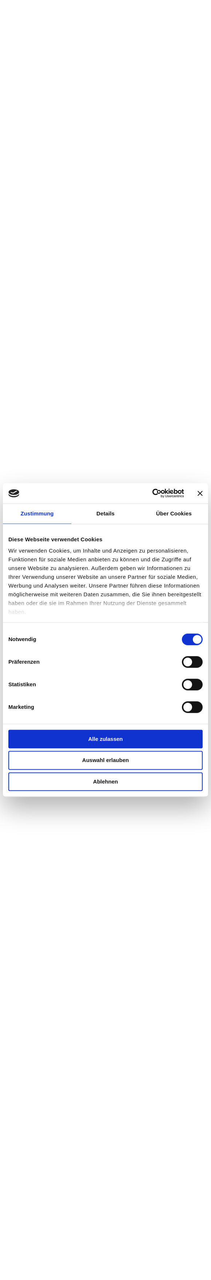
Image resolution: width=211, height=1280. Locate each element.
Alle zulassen (105, 739)
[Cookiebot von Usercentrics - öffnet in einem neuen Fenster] (152, 493)
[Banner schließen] (200, 493)
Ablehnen (105, 781)
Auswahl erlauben (105, 760)
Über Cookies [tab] (174, 513)
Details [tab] (105, 513)
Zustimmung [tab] (37, 513)
